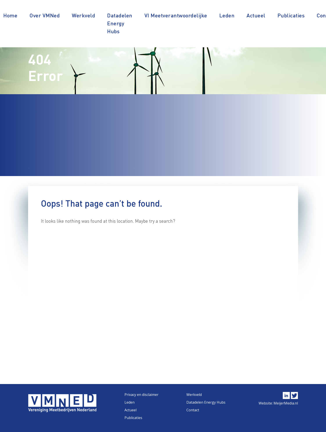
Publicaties (291, 15)
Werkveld (83, 15)
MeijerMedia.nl (286, 403)
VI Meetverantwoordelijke (175, 15)
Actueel (256, 15)
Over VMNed (44, 15)
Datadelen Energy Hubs (119, 23)
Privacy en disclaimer (141, 394)
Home (10, 15)
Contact (192, 410)
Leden (227, 15)
